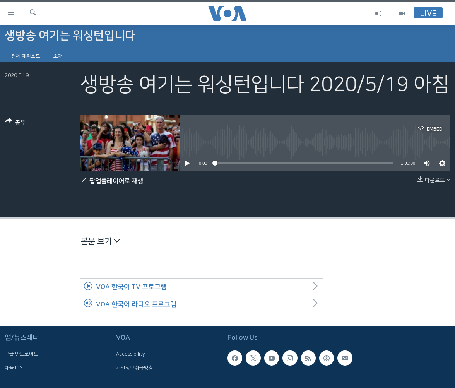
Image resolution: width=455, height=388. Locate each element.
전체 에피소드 (25, 56)
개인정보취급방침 (134, 368)
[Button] (15, 123)
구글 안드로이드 (21, 354)
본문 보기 (100, 241)
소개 (58, 56)
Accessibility (130, 354)
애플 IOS (14, 368)
